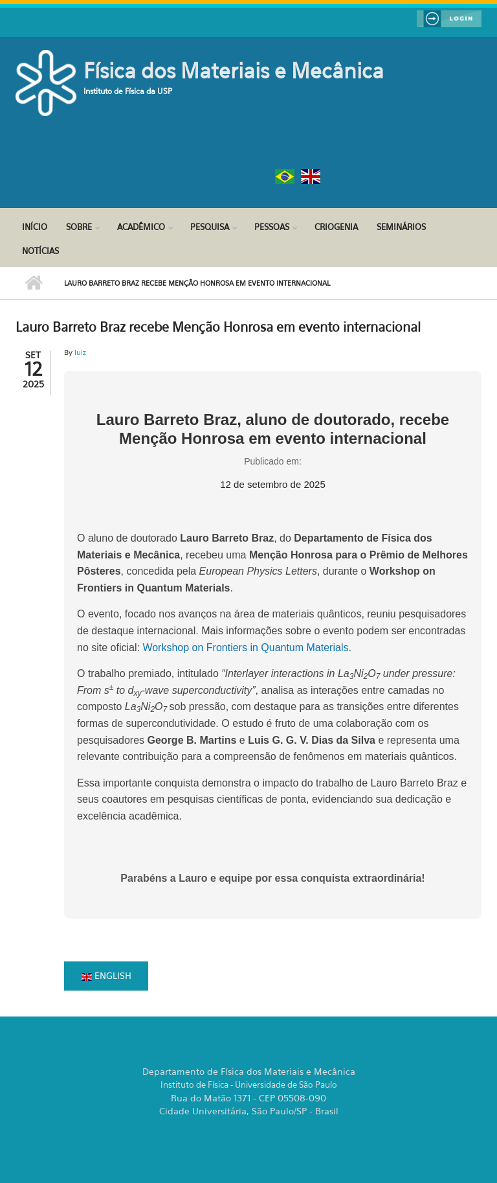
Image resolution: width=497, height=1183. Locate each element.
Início (34, 227)
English (106, 975)
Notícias (40, 251)
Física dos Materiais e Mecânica (233, 70)
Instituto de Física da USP (127, 91)
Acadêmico (141, 227)
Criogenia (336, 227)
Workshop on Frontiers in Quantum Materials (245, 647)
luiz (80, 352)
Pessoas (271, 227)
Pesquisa (209, 227)
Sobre (79, 227)
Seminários (401, 227)
